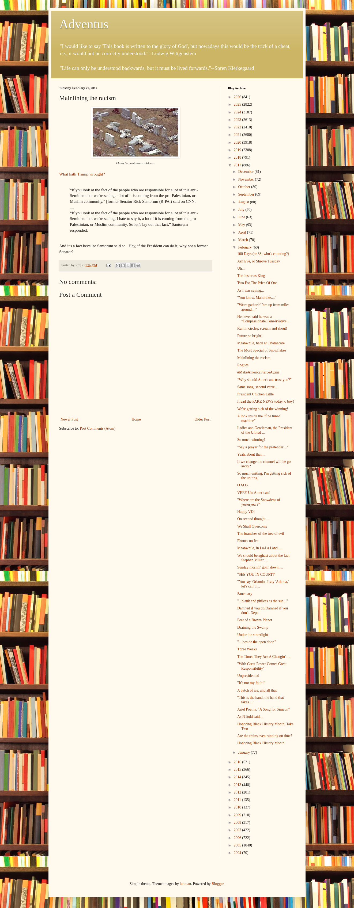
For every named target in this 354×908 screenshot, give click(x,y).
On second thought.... (253, 519)
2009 (238, 815)
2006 (238, 838)
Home (136, 419)
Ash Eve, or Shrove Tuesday (258, 261)
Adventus (83, 24)
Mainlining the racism (253, 358)
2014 (238, 777)
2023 (238, 120)
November (246, 179)
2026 (238, 97)
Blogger (217, 884)
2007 (238, 830)
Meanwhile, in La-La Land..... (259, 548)
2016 (238, 762)
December (246, 172)
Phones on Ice (247, 541)
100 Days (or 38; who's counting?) (263, 254)
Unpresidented (248, 676)
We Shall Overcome (252, 526)
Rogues (242, 365)
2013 (238, 785)
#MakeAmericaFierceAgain (258, 372)
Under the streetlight (252, 635)
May (242, 225)
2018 (238, 157)
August (244, 202)
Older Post (203, 419)
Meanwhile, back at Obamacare (261, 343)
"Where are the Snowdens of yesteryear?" (258, 502)
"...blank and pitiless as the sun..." (262, 601)
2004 (238, 853)
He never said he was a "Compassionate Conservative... (263, 319)
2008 (238, 823)
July (241, 210)
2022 (238, 127)
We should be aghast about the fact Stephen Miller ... (263, 558)
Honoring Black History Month (260, 743)
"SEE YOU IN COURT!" (256, 575)
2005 (238, 845)
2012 (238, 792)
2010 (238, 807)
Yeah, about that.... (251, 454)
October (244, 187)
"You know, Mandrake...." (256, 298)
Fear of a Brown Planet (254, 620)
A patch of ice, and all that (257, 690)
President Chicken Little (255, 394)
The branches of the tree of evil (260, 534)
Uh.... (241, 268)
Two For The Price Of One (257, 283)
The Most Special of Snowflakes (261, 350)
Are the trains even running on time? (264, 736)
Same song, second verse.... (257, 387)
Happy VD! (246, 512)
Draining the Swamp (252, 627)
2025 (238, 104)
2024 (238, 112)
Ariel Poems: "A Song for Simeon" (263, 709)
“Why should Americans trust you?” (264, 380)
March (243, 240)
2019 (238, 150)
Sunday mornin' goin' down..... (260, 567)
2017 (238, 165)
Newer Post (69, 419)
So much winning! (251, 440)
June (242, 217)
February (245, 247)
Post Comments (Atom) (97, 428)
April (242, 232)
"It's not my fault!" (251, 683)
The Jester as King (251, 276)
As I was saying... (250, 290)
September (246, 194)
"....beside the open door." (256, 642)
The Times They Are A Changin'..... (263, 657)
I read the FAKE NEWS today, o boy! (265, 401)
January (244, 752)
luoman (185, 884)
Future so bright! (249, 336)
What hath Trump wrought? (82, 174)
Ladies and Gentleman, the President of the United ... (264, 430)
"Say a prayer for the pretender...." (262, 447)
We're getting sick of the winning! (262, 409)
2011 (238, 800)
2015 (238, 770)
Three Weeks (247, 649)
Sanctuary (244, 594)
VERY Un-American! (253, 493)
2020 (238, 142)
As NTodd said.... (250, 717)
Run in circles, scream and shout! (262, 328)
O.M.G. (243, 485)
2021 (238, 135)
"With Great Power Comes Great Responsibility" (262, 666)
